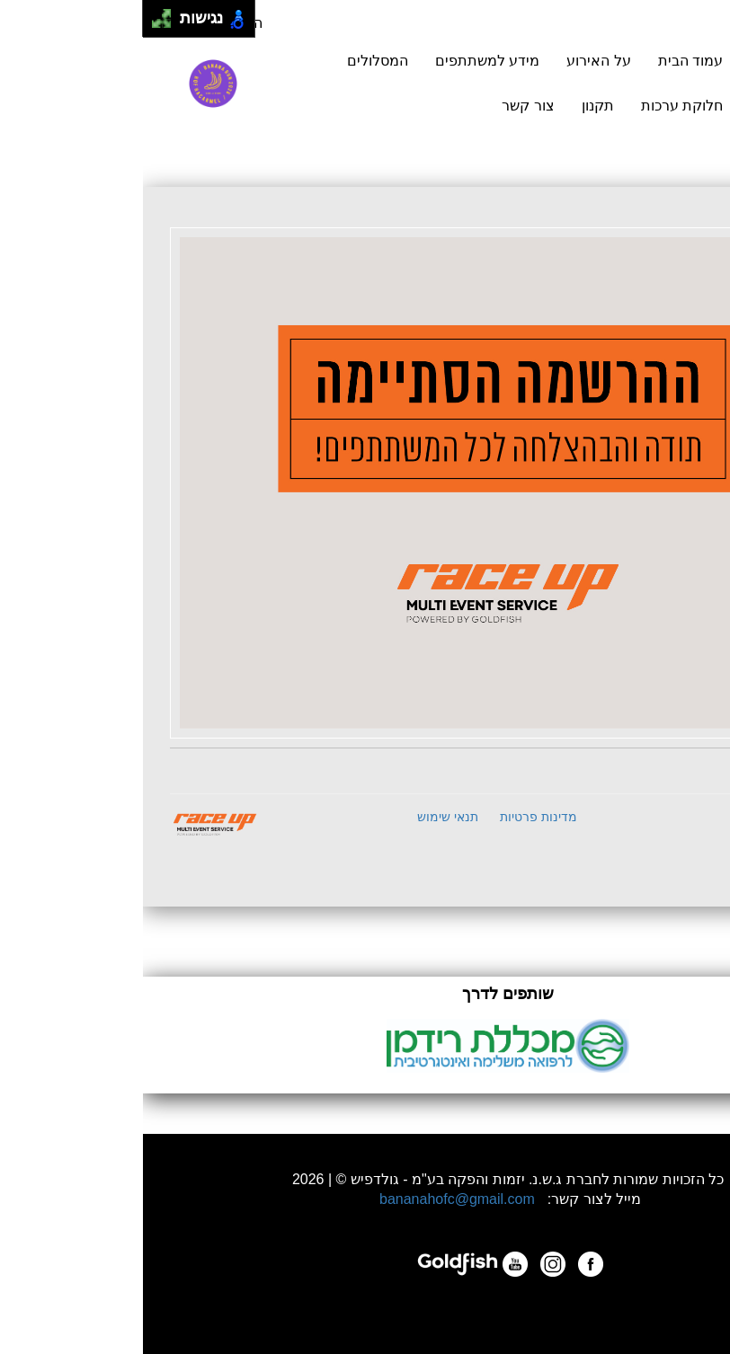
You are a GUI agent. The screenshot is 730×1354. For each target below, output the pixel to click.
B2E (657, 814)
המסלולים (234, 60)
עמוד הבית (547, 60)
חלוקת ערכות (539, 105)
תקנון (455, 105)
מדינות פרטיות (395, 817)
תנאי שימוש (304, 817)
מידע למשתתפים (344, 60)
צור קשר (385, 105)
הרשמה (634, 83)
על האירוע (455, 60)
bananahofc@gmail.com (314, 1199)
